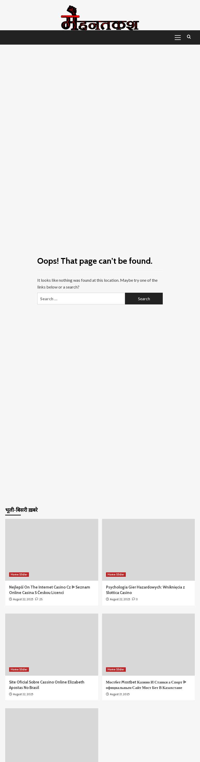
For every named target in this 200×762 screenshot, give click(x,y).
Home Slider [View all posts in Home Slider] (19, 574)
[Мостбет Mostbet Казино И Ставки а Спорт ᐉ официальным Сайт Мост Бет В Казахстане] (148, 645)
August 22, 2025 (23, 599)
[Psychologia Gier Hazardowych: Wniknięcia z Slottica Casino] (148, 550)
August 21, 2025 (120, 694)
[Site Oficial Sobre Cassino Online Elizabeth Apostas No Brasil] (51, 645)
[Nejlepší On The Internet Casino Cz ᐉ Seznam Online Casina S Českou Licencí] (51, 550)
